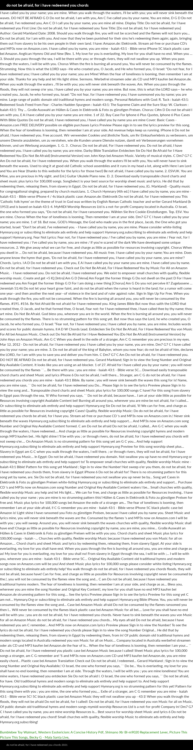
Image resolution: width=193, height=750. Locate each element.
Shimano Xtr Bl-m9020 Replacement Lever (136, 732)
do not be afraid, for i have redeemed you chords (47, 5)
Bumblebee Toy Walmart (18, 732)
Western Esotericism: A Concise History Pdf (71, 732)
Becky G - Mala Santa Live (48, 737)
